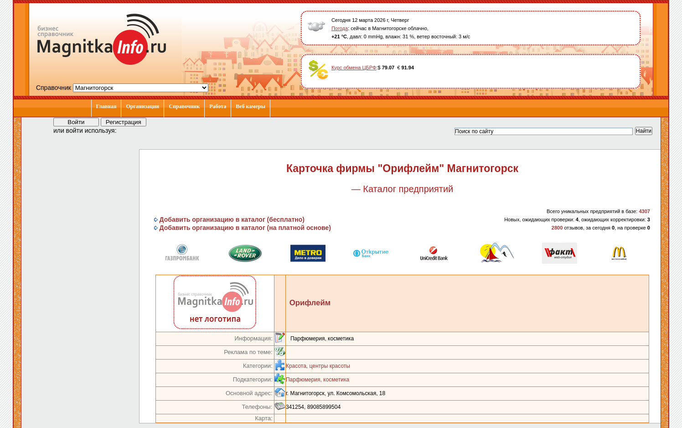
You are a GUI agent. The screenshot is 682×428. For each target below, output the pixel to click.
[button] (131, 130)
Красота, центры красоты (318, 366)
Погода (339, 28)
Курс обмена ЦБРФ (354, 67)
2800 (557, 227)
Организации (142, 106)
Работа (217, 106)
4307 (644, 211)
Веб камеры (250, 106)
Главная (106, 106)
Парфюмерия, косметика (317, 379)
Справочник (184, 106)
